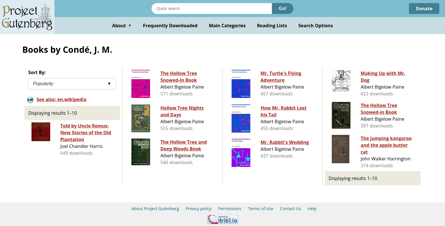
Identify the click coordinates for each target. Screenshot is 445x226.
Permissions (230, 208)
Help (312, 208)
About (122, 25)
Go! (283, 8)
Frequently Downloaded (170, 25)
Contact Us (290, 208)
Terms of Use (260, 208)
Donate (424, 8)
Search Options (315, 25)
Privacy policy (198, 208)
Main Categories (227, 25)
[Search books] (212, 8)
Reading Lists (272, 25)
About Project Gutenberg (155, 208)
